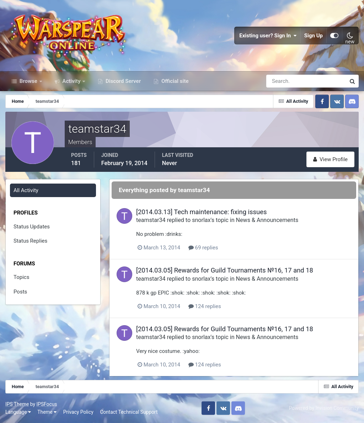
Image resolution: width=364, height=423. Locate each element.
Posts (20, 292)
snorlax (201, 220)
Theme (47, 412)
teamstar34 (151, 220)
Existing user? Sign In (268, 35)
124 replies (204, 306)
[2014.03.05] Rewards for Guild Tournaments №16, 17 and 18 (224, 270)
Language (18, 412)
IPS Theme (17, 404)
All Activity (26, 190)
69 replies (203, 247)
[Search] (281, 81)
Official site (174, 81)
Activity (71, 81)
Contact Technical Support (128, 412)
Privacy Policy (78, 412)
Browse (28, 81)
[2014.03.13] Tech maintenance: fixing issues (201, 212)
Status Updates (32, 226)
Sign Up (313, 35)
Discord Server (122, 81)
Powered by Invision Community (324, 408)
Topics (21, 277)
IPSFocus (46, 404)
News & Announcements (267, 220)
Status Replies (30, 241)
